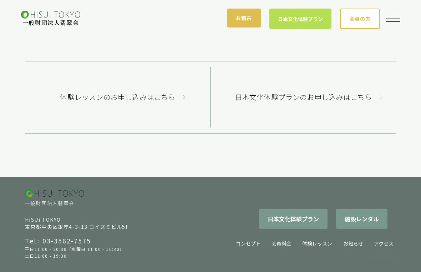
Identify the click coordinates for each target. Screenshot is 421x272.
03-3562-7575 (66, 240)
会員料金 (281, 243)
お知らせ (353, 243)
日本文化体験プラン (300, 18)
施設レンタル (362, 219)
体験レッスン (317, 243)
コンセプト (248, 243)
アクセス (384, 243)
